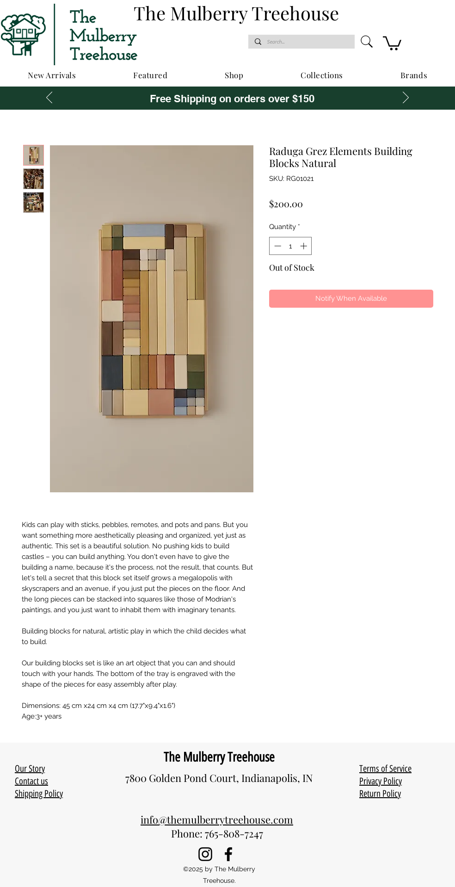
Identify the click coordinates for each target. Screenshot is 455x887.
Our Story (30, 768)
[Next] (406, 98)
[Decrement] (277, 245)
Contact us (31, 781)
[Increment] (304, 245)
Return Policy (380, 793)
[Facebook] (228, 854)
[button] (392, 42)
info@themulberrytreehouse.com (217, 819)
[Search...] (301, 42)
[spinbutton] (290, 245)
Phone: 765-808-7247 (217, 833)
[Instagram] (205, 854)
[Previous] (49, 98)
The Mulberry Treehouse (219, 757)
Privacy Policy (380, 781)
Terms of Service (385, 768)
